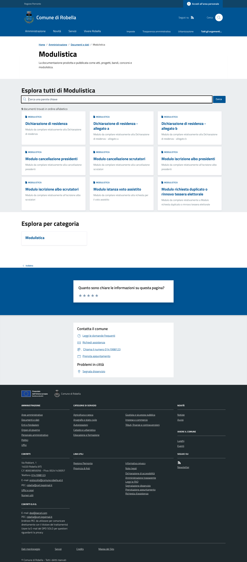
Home (42, 44)
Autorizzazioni (80, 425)
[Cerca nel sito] (218, 17)
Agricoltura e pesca (83, 415)
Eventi (180, 446)
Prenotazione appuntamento (140, 489)
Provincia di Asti (81, 468)
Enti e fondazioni (30, 425)
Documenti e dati (80, 44)
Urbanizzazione (186, 31)
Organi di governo (30, 430)
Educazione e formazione (86, 435)
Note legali (131, 468)
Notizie (181, 415)
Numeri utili (27, 495)
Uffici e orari (27, 490)
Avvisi (180, 420)
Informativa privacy (135, 463)
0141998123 (38, 475)
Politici (24, 440)
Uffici (24, 445)
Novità (57, 31)
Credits (80, 549)
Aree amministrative (32, 415)
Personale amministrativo (34, 435)
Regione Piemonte (32, 3)
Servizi (72, 31)
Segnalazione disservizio (138, 486)
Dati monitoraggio (30, 549)
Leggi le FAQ (131, 482)
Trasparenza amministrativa (157, 31)
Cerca (219, 99)
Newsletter (183, 467)
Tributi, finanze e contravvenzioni (142, 425)
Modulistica (33, 116)
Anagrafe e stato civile (85, 420)
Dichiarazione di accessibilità (140, 473)
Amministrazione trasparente (140, 478)
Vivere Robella (92, 31)
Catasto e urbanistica (84, 430)
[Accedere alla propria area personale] (203, 4)
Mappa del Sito (106, 549)
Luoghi (180, 441)
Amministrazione (35, 31)
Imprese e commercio (136, 420)
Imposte (131, 31)
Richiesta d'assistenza (136, 493)
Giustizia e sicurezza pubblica (140, 415)
